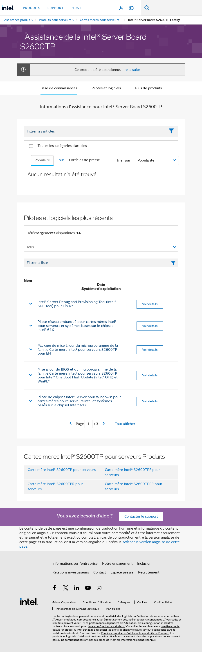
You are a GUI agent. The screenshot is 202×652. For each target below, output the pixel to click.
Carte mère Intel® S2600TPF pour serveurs (132, 472)
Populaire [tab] (42, 160)
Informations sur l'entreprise (75, 563)
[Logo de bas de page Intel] (29, 601)
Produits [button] (31, 8)
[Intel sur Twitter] (66, 589)
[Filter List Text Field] (95, 131)
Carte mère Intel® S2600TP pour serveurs (62, 470)
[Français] (131, 8)
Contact (99, 572)
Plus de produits (148, 88)
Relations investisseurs (70, 572)
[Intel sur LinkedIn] (77, 589)
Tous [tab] (60, 160)
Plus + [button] (76, 8)
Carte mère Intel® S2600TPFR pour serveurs (133, 486)
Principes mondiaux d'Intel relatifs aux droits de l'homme (135, 633)
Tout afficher (125, 424)
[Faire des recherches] (147, 8)
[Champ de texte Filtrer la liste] (101, 263)
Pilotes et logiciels (106, 88)
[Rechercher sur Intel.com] (176, 8)
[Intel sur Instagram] (99, 589)
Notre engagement (117, 563)
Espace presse (122, 572)
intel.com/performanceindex (105, 626)
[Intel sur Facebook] (54, 589)
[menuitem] (55, 20)
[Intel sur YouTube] (88, 589)
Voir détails (150, 304)
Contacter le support (141, 516)
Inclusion (144, 563)
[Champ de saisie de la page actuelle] (88, 424)
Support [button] (55, 8)
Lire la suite (130, 69)
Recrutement (148, 572)
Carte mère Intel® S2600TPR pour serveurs (55, 486)
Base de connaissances (58, 88)
